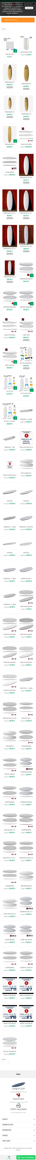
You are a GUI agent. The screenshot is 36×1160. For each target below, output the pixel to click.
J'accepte (29, 8)
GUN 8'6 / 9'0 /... (26, 718)
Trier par (3, 29)
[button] (1, 1079)
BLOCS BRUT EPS (26, 52)
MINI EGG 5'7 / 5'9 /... (9, 858)
